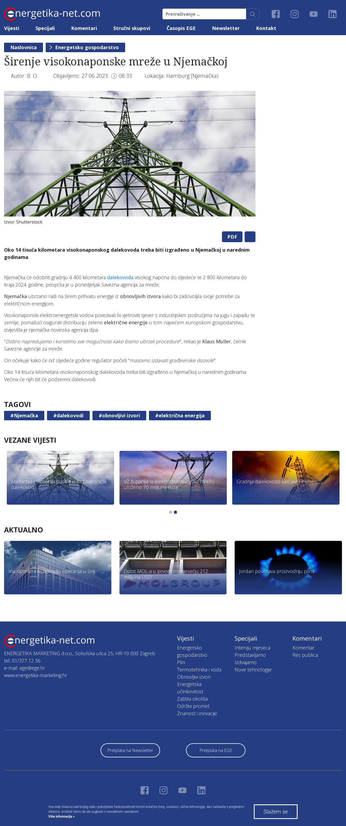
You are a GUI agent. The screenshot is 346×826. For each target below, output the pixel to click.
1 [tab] (170, 512)
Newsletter (226, 28)
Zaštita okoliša (192, 698)
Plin (181, 662)
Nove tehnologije (253, 669)
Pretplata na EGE (215, 750)
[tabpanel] (129, 159)
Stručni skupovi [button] (131, 28)
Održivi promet (193, 706)
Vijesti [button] (11, 28)
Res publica (305, 655)
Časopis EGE (181, 28)
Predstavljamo (250, 655)
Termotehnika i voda (199, 669)
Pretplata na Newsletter (130, 750)
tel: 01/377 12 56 (22, 660)
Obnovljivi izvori (193, 677)
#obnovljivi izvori (119, 415)
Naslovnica (23, 47)
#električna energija (180, 415)
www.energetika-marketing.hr (35, 675)
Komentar (303, 647)
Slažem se (276, 811)
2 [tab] (175, 512)
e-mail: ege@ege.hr (24, 668)
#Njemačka (24, 415)
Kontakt (266, 28)
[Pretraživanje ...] (204, 14)
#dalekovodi (68, 415)
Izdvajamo (246, 662)
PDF (232, 237)
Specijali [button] (45, 28)
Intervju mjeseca (252, 647)
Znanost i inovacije (197, 713)
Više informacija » (61, 816)
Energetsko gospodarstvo (87, 47)
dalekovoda (120, 277)
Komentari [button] (84, 28)
